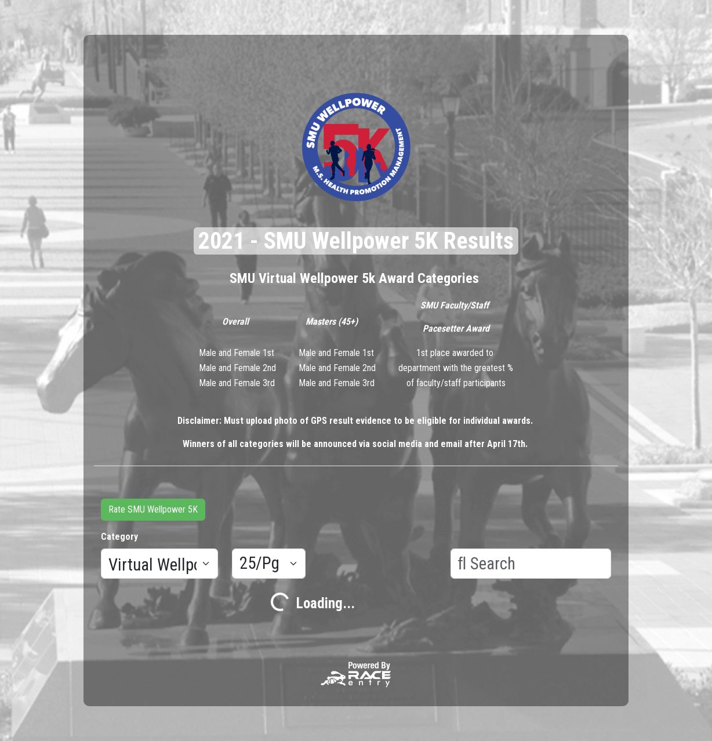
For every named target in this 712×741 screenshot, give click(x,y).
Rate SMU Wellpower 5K (153, 509)
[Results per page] (269, 564)
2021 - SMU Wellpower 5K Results (356, 241)
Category (119, 536)
